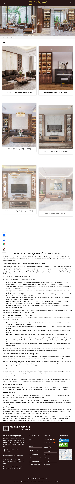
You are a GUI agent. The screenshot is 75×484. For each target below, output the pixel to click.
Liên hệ (31, 446)
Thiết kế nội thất (49, 439)
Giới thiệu (31, 439)
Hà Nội (4, 42)
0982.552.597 (14, 450)
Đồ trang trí (47, 464)
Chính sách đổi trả (34, 454)
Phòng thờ (46, 461)
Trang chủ (6, 37)
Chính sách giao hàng (34, 464)
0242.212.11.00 (7, 452)
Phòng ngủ (47, 458)
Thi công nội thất (50, 442)
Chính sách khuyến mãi (35, 458)
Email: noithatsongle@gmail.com (14, 455)
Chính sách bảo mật (34, 461)
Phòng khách (47, 454)
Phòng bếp (47, 451)
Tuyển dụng (32, 442)
